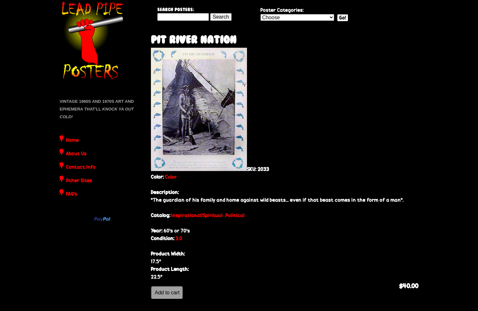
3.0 (179, 238)
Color (171, 177)
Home (72, 140)
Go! (342, 17)
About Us (76, 154)
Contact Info (81, 167)
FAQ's (71, 194)
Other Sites (79, 181)
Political (235, 215)
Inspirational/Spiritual (196, 215)
